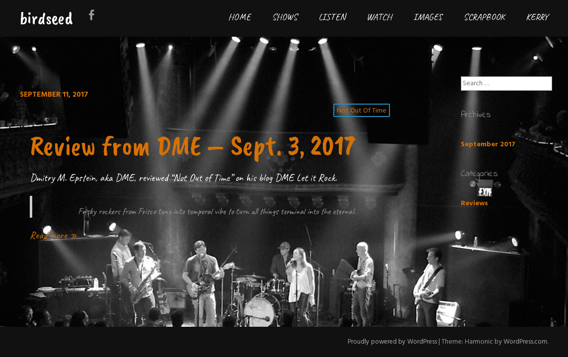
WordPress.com (524, 342)
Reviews (474, 203)
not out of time (362, 111)
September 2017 (488, 144)
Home (239, 17)
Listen (331, 17)
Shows (284, 17)
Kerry (537, 17)
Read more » (53, 266)
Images (427, 17)
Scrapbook (484, 17)
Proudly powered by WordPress (387, 342)
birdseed (46, 17)
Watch (379, 17)
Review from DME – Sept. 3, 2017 (186, 160)
